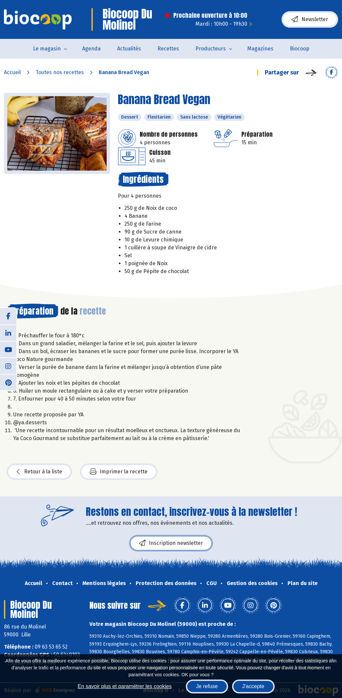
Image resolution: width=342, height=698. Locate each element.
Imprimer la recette (119, 471)
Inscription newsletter (171, 543)
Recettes (168, 48)
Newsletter (309, 19)
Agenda (91, 48)
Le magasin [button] (47, 48)
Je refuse (207, 686)
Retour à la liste (39, 471)
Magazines (260, 48)
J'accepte (253, 686)
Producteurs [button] (210, 48)
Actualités (129, 48)
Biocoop (299, 48)
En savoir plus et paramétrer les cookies (125, 686)
